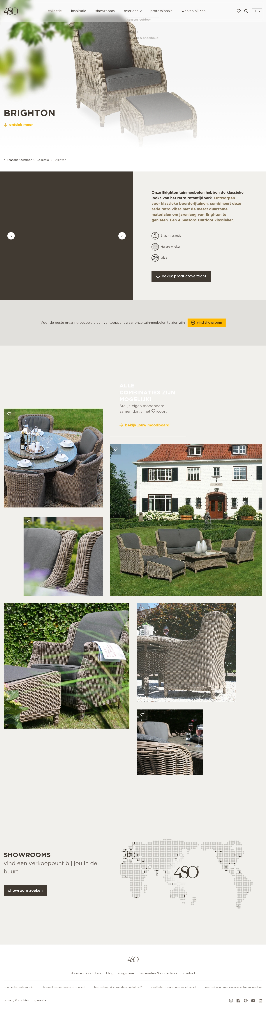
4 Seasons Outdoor (18, 160)
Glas (164, 272)
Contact (189, 973)
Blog (110, 973)
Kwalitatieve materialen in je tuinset (173, 987)
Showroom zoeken (25, 905)
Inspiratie (78, 11)
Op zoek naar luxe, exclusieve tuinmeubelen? (233, 987)
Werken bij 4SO (194, 11)
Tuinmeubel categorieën (19, 987)
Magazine (126, 973)
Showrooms (105, 11)
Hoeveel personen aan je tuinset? (64, 987)
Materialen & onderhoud (158, 973)
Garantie (40, 1000)
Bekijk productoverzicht (181, 290)
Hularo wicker (170, 261)
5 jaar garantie (171, 250)
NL (257, 11)
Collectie (55, 11)
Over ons (132, 11)
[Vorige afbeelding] (11, 235)
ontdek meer (18, 125)
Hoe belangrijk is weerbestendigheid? (118, 987)
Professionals (161, 11)
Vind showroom (206, 337)
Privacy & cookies (16, 1000)
